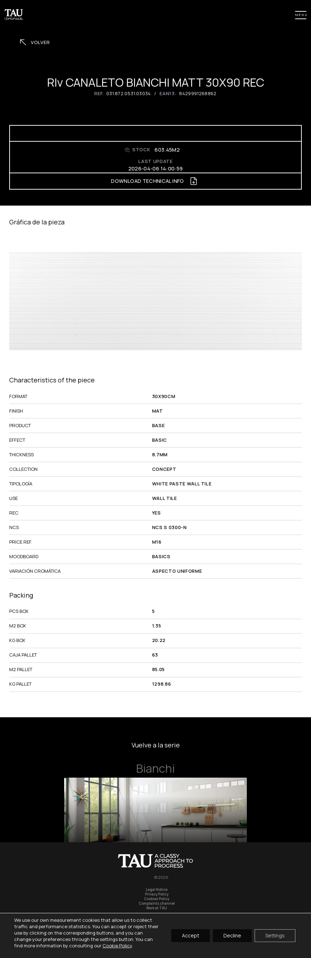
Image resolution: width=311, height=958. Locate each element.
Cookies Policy (156, 899)
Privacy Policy (156, 894)
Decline (232, 935)
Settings (275, 935)
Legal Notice (156, 889)
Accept (190, 935)
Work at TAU (156, 908)
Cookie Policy (117, 945)
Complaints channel (157, 903)
